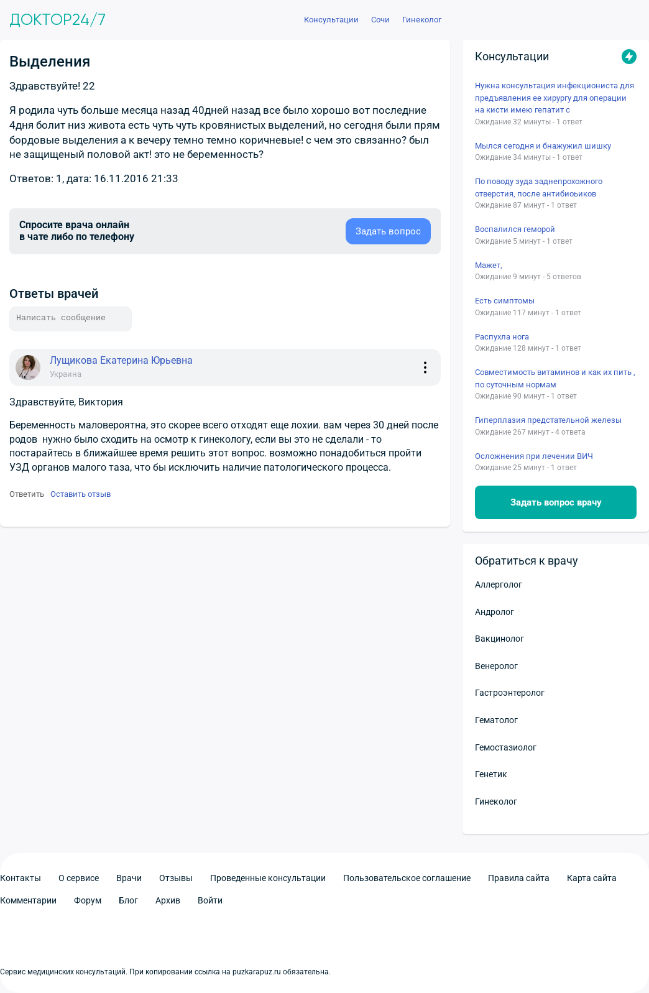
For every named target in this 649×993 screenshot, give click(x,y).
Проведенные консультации (268, 878)
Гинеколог (496, 801)
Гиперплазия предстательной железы (548, 420)
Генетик (491, 774)
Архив (167, 900)
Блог (128, 900)
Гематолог (496, 720)
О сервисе (78, 878)
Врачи (129, 878)
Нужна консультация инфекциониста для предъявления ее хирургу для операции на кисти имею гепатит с (554, 97)
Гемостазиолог (505, 747)
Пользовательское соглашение (407, 878)
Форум (87, 900)
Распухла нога (502, 336)
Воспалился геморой (515, 229)
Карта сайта (592, 878)
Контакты (20, 878)
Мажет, (488, 265)
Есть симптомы (505, 300)
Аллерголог (498, 584)
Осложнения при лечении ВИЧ (534, 456)
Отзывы (176, 878)
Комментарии (28, 900)
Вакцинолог (499, 639)
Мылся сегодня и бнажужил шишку (543, 145)
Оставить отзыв (80, 494)
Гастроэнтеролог (510, 693)
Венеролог (496, 666)
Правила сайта (519, 878)
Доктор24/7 (57, 20)
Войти (210, 900)
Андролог (494, 612)
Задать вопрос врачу (556, 502)
